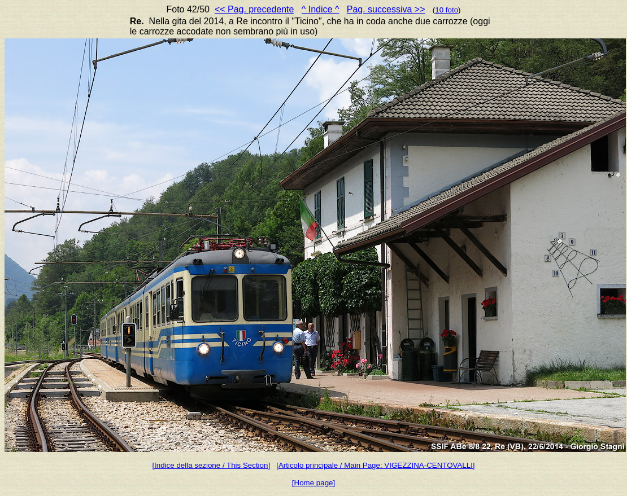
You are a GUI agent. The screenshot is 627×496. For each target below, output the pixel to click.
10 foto (446, 10)
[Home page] (313, 483)
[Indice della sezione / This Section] (211, 465)
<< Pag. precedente (254, 9)
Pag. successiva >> (386, 9)
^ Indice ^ (320, 9)
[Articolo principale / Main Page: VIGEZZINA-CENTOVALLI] (375, 465)
